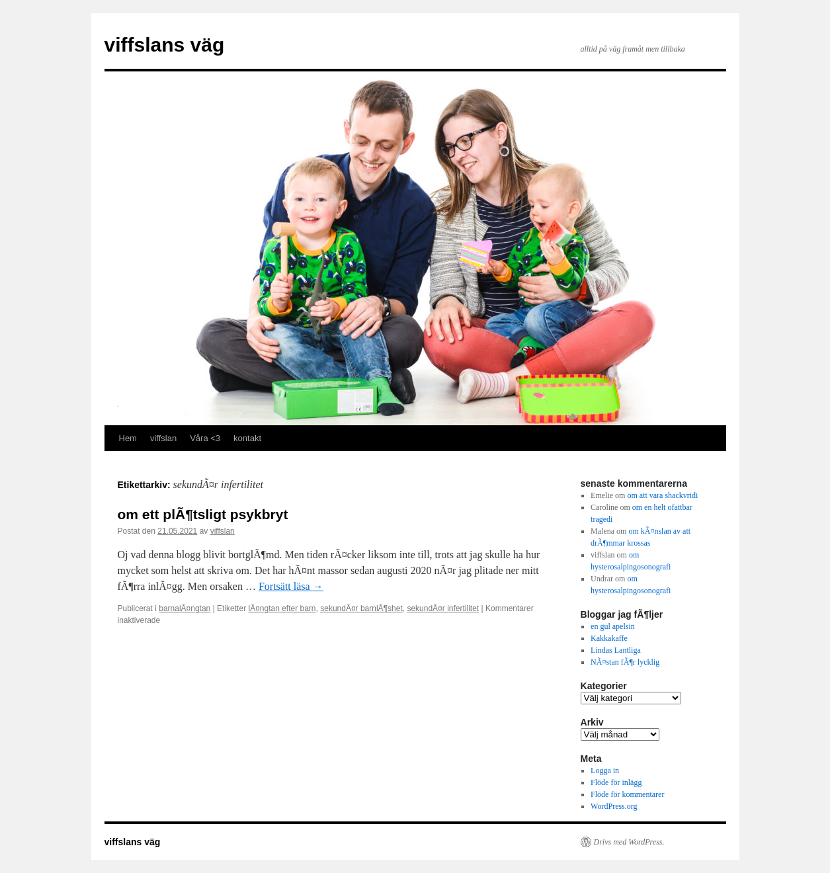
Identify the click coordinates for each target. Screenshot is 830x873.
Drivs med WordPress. (629, 842)
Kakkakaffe (609, 638)
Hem (128, 438)
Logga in (605, 770)
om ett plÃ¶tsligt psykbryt (203, 514)
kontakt (247, 438)
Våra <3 (205, 438)
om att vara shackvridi (662, 495)
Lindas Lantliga (616, 650)
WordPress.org (614, 806)
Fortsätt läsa (291, 586)
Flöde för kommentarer (627, 794)
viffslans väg (164, 45)
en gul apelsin (613, 626)
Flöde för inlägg (616, 782)
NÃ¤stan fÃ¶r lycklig (625, 662)
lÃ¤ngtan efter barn (281, 608)
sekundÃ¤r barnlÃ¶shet (361, 608)
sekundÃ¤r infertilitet (443, 608)
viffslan (163, 438)
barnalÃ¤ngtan (184, 608)
